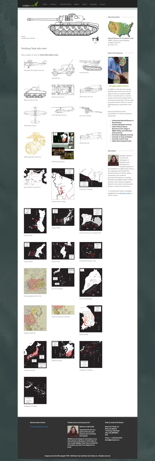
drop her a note (125, 193)
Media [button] (76, 4)
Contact (102, 4)
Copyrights (93, 4)
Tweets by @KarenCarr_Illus (39, 427)
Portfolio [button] (53, 4)
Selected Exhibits (65, 4)
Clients (84, 4)
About (45, 4)
